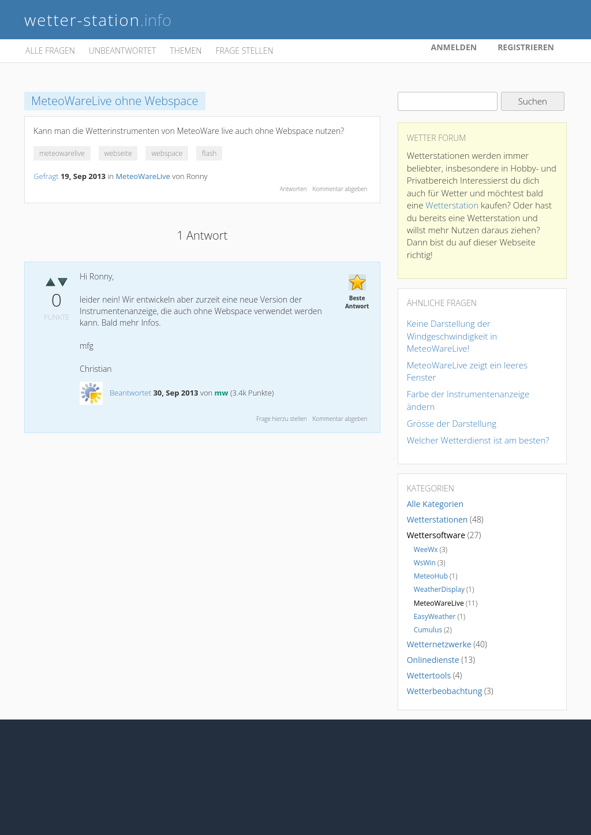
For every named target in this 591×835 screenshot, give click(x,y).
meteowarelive (62, 153)
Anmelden (454, 47)
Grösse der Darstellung (451, 423)
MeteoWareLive (142, 176)
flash (209, 153)
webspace (166, 153)
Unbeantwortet (122, 50)
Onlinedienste (433, 659)
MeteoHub (431, 576)
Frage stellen (244, 50)
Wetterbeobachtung (444, 690)
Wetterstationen (437, 519)
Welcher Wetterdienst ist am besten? (478, 440)
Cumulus (428, 630)
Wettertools (429, 675)
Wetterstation (451, 205)
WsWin (425, 563)
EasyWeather (435, 616)
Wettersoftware (436, 535)
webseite (118, 153)
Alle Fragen (50, 50)
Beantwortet (130, 392)
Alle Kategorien (435, 503)
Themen (185, 50)
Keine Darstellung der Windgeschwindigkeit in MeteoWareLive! (452, 336)
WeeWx (426, 549)
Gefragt (46, 176)
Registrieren (526, 47)
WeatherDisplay (439, 589)
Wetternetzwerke (439, 644)
